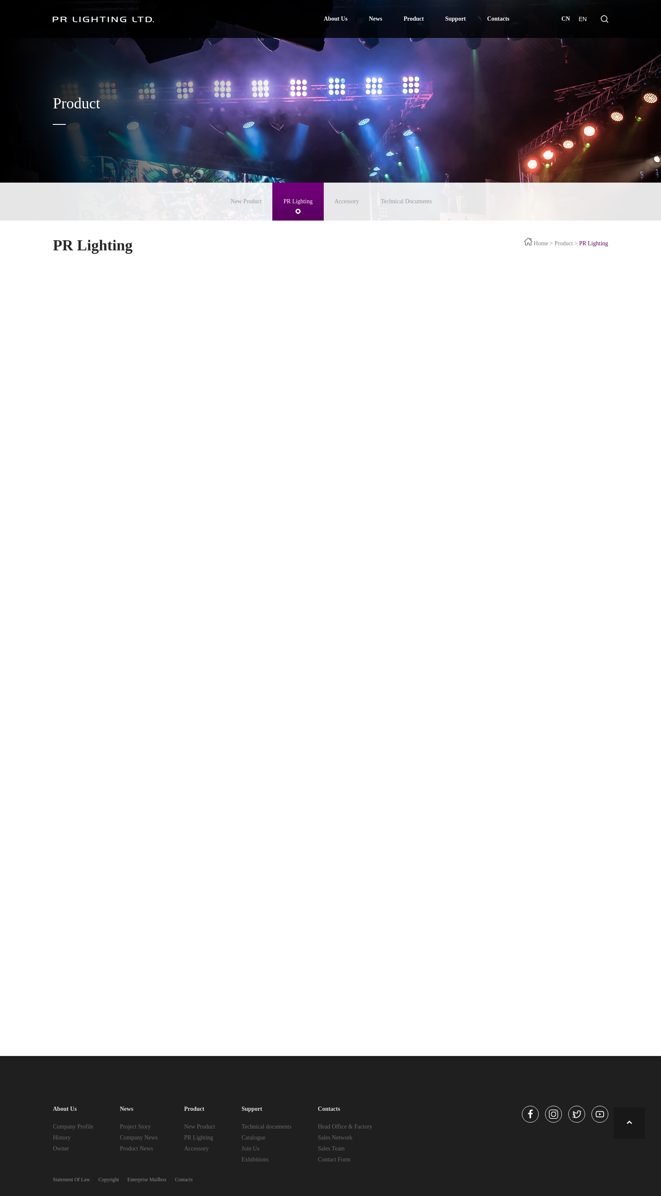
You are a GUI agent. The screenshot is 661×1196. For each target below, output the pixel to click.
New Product (246, 201)
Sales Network (335, 1137)
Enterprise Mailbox (147, 1180)
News (375, 19)
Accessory (346, 201)
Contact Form (334, 1159)
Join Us (250, 1148)
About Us (335, 19)
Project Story (135, 1126)
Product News (136, 1148)
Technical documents (266, 1126)
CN (566, 19)
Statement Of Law (71, 1180)
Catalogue (254, 1137)
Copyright (108, 1180)
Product (413, 19)
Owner (61, 1148)
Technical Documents (406, 201)
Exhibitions (255, 1159)
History (61, 1137)
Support (455, 19)
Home (541, 251)
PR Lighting (298, 201)
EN (582, 19)
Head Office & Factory (345, 1126)
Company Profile (73, 1126)
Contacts (498, 19)
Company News (139, 1137)
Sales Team (331, 1148)
